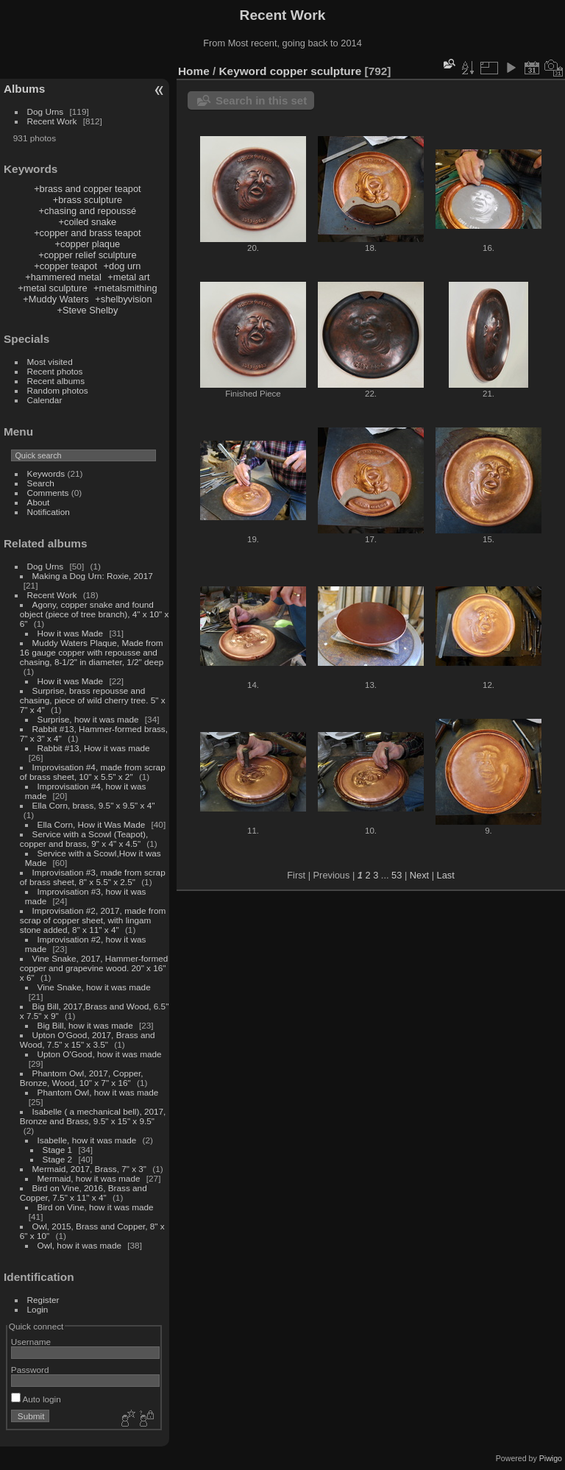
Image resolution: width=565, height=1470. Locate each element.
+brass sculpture (87, 199)
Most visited (50, 361)
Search (40, 483)
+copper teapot (65, 265)
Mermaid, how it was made (89, 1178)
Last (446, 875)
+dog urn (122, 265)
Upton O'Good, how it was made (100, 1054)
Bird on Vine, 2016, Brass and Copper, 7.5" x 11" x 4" (83, 1192)
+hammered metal (63, 277)
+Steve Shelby (87, 310)
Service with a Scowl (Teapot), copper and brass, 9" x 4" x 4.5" (84, 838)
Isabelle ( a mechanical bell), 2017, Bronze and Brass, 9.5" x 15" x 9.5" (93, 1116)
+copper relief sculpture (87, 254)
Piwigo (550, 1458)
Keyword (243, 71)
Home (194, 71)
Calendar (45, 400)
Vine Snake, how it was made (94, 987)
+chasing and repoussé (88, 210)
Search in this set (261, 100)
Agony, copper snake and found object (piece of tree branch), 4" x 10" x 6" (94, 614)
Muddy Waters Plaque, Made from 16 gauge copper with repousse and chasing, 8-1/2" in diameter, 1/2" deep (91, 652)
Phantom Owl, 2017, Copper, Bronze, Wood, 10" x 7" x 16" (81, 1077)
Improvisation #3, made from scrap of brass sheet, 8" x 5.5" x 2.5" (93, 877)
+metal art (128, 277)
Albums (24, 88)
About (38, 502)
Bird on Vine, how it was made (96, 1207)
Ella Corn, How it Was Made (92, 824)
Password (30, 1369)
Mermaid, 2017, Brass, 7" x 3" (89, 1168)
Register (43, 1299)
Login (38, 1309)
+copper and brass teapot (87, 232)
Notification (48, 511)
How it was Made (71, 633)
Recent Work (52, 121)
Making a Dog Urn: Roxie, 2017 (92, 575)
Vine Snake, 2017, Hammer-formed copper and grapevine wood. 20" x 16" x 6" (94, 968)
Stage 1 (58, 1149)
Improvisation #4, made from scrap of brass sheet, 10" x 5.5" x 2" (93, 771)
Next (419, 875)
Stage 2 (58, 1159)
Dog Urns (45, 111)
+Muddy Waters (56, 299)
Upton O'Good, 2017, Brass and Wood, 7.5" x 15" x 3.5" (87, 1039)
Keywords (46, 473)
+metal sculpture (52, 288)
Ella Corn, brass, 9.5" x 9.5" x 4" (93, 805)
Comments (48, 492)
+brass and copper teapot (87, 188)
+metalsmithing (125, 288)
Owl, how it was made (79, 1245)
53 (396, 875)
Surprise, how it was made (88, 719)
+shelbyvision (123, 299)
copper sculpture (316, 71)
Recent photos (55, 371)
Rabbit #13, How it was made (94, 748)
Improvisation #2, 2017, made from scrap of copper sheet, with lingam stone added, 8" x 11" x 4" (93, 920)
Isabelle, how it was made (87, 1140)
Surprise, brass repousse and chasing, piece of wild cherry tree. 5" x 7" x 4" (93, 700)
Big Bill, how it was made (85, 1025)
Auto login (36, 1399)
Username (31, 1341)
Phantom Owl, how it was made (98, 1092)
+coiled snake (88, 221)
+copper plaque (88, 243)
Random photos (57, 390)
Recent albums (56, 381)
